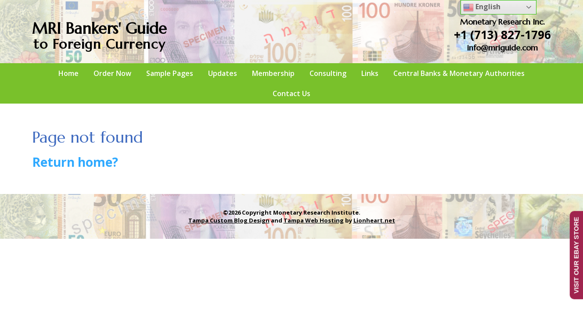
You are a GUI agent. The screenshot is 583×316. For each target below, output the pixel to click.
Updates (222, 73)
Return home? (75, 162)
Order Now (112, 73)
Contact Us (291, 93)
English (481, 7)
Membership (273, 73)
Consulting (327, 73)
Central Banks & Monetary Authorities (459, 73)
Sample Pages (169, 73)
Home (68, 73)
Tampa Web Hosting (314, 220)
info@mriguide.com (502, 48)
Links (369, 73)
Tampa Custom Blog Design (229, 220)
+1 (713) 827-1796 (502, 35)
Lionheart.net (374, 220)
